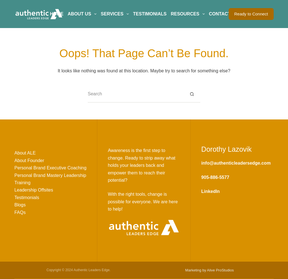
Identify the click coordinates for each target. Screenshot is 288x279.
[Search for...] (135, 94)
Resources (189, 14)
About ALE (25, 153)
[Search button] (191, 94)
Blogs (20, 204)
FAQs (20, 212)
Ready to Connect (251, 13)
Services (116, 14)
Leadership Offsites (33, 190)
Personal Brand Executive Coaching (50, 167)
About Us (83, 14)
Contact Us (223, 13)
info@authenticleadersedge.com (236, 163)
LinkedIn (210, 191)
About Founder (29, 160)
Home (57, 13)
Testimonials (149, 13)
